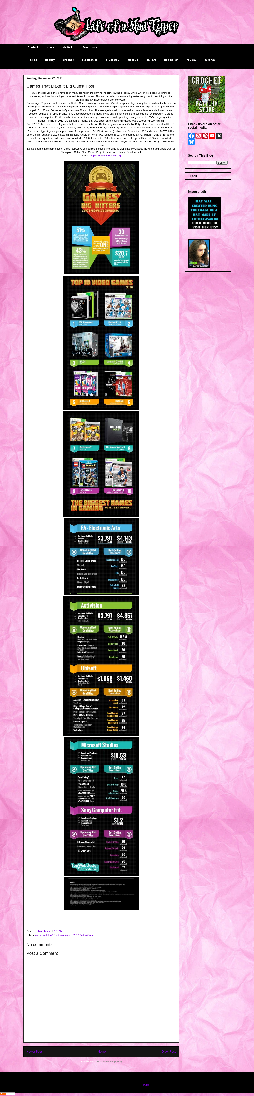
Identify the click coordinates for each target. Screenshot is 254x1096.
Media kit (68, 47)
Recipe (32, 59)
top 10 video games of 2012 (63, 935)
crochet (68, 59)
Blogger (146, 1085)
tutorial (210, 59)
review (191, 59)
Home (50, 47)
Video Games (88, 935)
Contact (33, 47)
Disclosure (90, 47)
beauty (50, 59)
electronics (89, 59)
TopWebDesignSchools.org (106, 155)
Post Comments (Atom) (109, 1061)
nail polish (171, 59)
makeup (132, 59)
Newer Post (34, 1051)
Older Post (169, 1051)
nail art (151, 59)
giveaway (112, 59)
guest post (41, 935)
